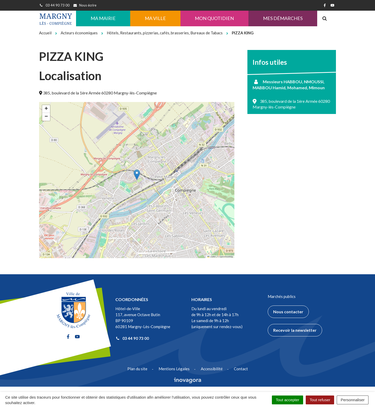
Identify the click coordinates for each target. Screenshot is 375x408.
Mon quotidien (214, 18)
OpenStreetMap (226, 257)
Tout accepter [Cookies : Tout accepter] (287, 400)
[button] (137, 174)
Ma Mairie (103, 18)
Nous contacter (288, 311)
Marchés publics (282, 296)
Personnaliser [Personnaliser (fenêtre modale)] (353, 400)
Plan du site (137, 368)
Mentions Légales (174, 368)
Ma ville (155, 18)
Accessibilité (212, 368)
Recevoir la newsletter (295, 330)
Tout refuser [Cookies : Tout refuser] (320, 400)
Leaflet (211, 257)
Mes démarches (283, 18)
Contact (241, 368)
